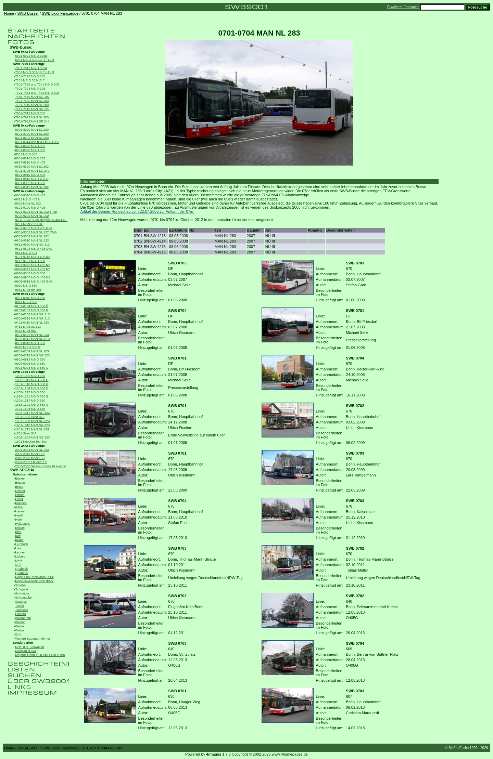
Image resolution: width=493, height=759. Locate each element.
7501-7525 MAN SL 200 (32, 101)
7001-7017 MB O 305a (31, 68)
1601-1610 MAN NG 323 (32, 425)
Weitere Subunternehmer (32, 638)
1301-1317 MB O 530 (30, 400)
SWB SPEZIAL (22, 470)
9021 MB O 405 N (27, 199)
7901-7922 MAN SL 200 (32, 117)
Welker (20, 622)
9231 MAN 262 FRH (29, 224)
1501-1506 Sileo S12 (30, 417)
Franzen (21, 503)
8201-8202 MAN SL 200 (32, 138)
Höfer (19, 519)
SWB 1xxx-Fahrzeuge (29, 372)
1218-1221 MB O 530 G (31, 396)
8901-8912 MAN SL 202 (32, 187)
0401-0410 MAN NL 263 (32, 322)
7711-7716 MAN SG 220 (32, 109)
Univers (20, 614)
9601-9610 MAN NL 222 (32, 240)
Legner (20, 552)
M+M (18, 560)
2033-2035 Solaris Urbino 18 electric (40, 466)
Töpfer (19, 605)
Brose (19, 486)
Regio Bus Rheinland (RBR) (34, 577)
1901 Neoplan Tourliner (31, 441)
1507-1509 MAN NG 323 (32, 421)
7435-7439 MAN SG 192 (32, 97)
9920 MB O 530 (26, 285)
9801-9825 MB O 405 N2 (32, 265)
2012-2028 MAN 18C (30, 458)
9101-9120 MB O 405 (30, 207)
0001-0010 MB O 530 (30, 298)
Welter (19, 626)
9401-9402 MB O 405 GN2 (33, 228)
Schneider (22, 593)
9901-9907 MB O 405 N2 (32, 277)
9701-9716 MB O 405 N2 (32, 257)
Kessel (19, 527)
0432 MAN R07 (26, 330)
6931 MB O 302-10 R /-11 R (34, 60)
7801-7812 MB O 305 (30, 113)
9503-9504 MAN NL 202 (32, 236)
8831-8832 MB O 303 (30, 183)
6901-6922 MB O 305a (31, 55)
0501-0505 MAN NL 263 (32, 335)
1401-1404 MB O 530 (30, 408)
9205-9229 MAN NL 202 (32, 216)
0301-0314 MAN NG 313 (32, 318)
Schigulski (22, 589)
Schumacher (24, 597)
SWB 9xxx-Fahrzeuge (29, 191)
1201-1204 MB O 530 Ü (31, 388)
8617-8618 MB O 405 (30, 162)
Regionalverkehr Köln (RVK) (34, 581)
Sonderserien (23, 642)
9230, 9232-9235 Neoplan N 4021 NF (41, 220)
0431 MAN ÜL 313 (28, 326)
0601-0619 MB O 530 (30, 343)
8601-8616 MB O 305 (30, 158)
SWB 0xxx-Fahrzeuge (60, 13)
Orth (18, 564)
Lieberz (20, 556)
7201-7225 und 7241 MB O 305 (37, 84)
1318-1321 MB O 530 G (31, 404)
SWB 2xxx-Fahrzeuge (29, 445)
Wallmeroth (23, 618)
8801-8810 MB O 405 (30, 174)
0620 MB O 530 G (27, 347)
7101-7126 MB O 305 (30, 76)
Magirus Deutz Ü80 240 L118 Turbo (40, 655)
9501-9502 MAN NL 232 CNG (35, 232)
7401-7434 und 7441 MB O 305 (37, 92)
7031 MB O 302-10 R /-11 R (34, 72)
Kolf (18, 536)
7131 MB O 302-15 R (30, 80)
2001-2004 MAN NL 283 (32, 450)
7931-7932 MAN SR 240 (32, 121)
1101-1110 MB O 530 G (31, 384)
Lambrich (21, 544)
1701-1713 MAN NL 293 (32, 429)
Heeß (19, 515)
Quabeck (21, 569)
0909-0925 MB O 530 (30, 363)
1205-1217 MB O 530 (30, 392)
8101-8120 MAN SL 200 (32, 133)
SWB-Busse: (28, 13)
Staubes (21, 601)
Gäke (19, 507)
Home (9, 13)
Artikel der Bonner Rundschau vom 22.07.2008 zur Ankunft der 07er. (137, 211)
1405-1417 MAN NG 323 (32, 413)
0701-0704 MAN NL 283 (32, 351)
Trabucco (21, 610)
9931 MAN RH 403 (28, 289)
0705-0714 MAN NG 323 (32, 355)
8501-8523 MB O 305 (30, 150)
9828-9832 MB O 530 (30, 273)
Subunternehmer (25, 474)
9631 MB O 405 (26, 252)
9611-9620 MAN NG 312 (32, 244)
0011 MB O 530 (26, 302)
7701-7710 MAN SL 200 (32, 105)
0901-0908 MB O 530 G (31, 367)
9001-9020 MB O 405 (30, 195)
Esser (19, 499)
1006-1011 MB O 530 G (31, 380)
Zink (18, 634)
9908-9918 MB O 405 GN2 (33, 281)
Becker (20, 478)
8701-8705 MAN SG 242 (32, 170)
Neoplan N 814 (25, 651)
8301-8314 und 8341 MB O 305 (37, 142)
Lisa (18, 548)
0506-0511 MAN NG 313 (32, 339)
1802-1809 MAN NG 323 (32, 437)
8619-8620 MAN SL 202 (32, 166)
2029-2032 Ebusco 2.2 (31, 462)
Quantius (21, 573)
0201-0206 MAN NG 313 (32, 314)
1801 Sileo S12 (25, 433)
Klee (18, 532)
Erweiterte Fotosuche (403, 7)
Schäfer (20, 585)
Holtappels (22, 523)
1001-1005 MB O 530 (30, 376)
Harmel (20, 511)
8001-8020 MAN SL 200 (32, 129)
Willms (19, 630)
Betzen (20, 482)
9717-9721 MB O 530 (30, 261)
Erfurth (19, 495)
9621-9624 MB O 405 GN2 (33, 248)
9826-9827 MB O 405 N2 (32, 269)
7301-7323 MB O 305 (30, 88)
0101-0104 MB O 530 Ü (31, 306)
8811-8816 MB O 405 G (31, 179)
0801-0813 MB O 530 (30, 359)
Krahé (19, 540)
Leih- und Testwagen (29, 647)
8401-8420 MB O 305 (30, 146)
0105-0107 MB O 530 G (31, 310)
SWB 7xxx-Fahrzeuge (29, 64)
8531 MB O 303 (26, 154)
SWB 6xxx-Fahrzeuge (29, 51)
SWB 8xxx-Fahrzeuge (29, 125)
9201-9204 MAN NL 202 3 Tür (36, 211)
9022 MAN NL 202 (28, 203)
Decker (20, 491)
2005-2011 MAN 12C (30, 454)
